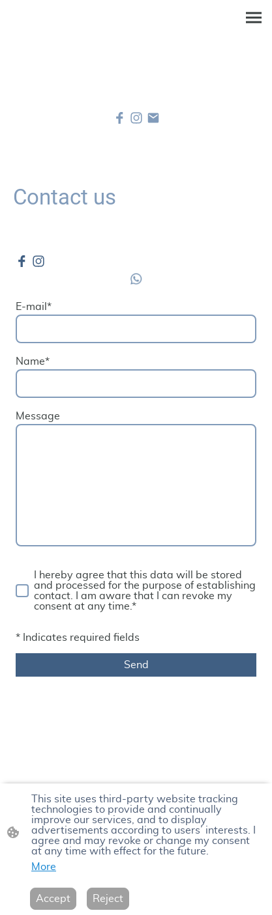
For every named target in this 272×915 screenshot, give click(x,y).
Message (38, 416)
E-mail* (34, 307)
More (43, 867)
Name (33, 361)
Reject (108, 899)
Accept (53, 899)
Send (136, 665)
